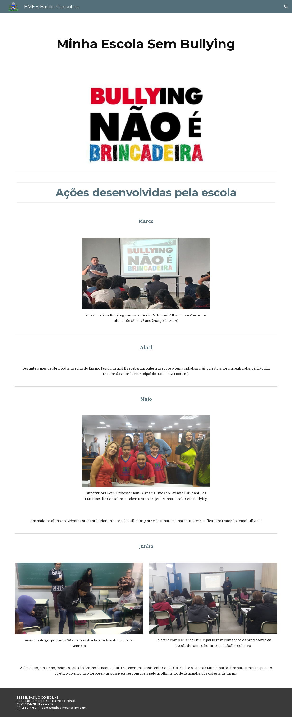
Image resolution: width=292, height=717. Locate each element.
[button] (286, 6)
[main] (146, 44)
